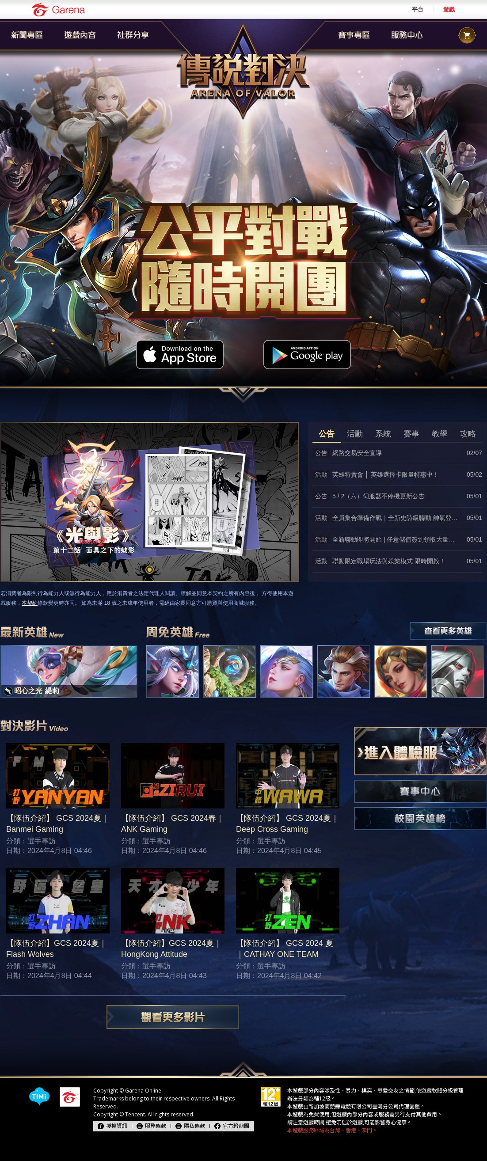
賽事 (411, 433)
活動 (355, 433)
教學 (440, 433)
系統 (383, 433)
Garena (58, 9)
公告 (327, 433)
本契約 (30, 603)
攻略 (468, 433)
